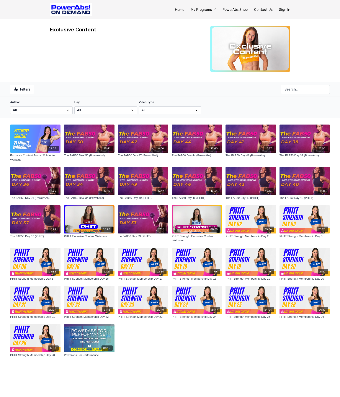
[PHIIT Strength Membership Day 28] (35, 355)
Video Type (146, 102)
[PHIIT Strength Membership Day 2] (251, 236)
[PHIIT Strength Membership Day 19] (251, 279)
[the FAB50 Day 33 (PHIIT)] (143, 236)
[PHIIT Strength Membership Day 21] (35, 317)
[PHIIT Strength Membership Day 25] (251, 317)
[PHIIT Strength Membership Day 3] (305, 236)
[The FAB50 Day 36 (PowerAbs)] (35, 198)
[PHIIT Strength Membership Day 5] (35, 279)
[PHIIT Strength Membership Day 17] (143, 279)
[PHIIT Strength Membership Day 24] (197, 317)
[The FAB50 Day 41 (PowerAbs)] (251, 155)
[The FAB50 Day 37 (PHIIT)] (35, 236)
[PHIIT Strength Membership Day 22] (89, 317)
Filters (22, 89)
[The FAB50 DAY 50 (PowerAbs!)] (89, 155)
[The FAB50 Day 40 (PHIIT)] (305, 198)
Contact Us (263, 10)
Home (179, 10)
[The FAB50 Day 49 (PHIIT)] (143, 198)
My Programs (203, 10)
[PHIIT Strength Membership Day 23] (143, 317)
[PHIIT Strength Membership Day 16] (89, 279)
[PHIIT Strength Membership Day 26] (305, 317)
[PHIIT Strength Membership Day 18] (197, 279)
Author (15, 102)
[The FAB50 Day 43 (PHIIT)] (251, 198)
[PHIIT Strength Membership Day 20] (305, 279)
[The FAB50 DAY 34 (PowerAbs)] (89, 198)
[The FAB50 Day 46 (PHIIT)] (197, 198)
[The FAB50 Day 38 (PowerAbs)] (305, 155)
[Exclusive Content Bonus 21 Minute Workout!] (35, 157)
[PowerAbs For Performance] (89, 355)
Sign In (284, 10)
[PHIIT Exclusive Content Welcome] (89, 236)
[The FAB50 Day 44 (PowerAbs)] (197, 155)
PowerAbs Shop (235, 10)
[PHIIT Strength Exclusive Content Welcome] (197, 238)
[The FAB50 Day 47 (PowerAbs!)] (143, 155)
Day (77, 102)
